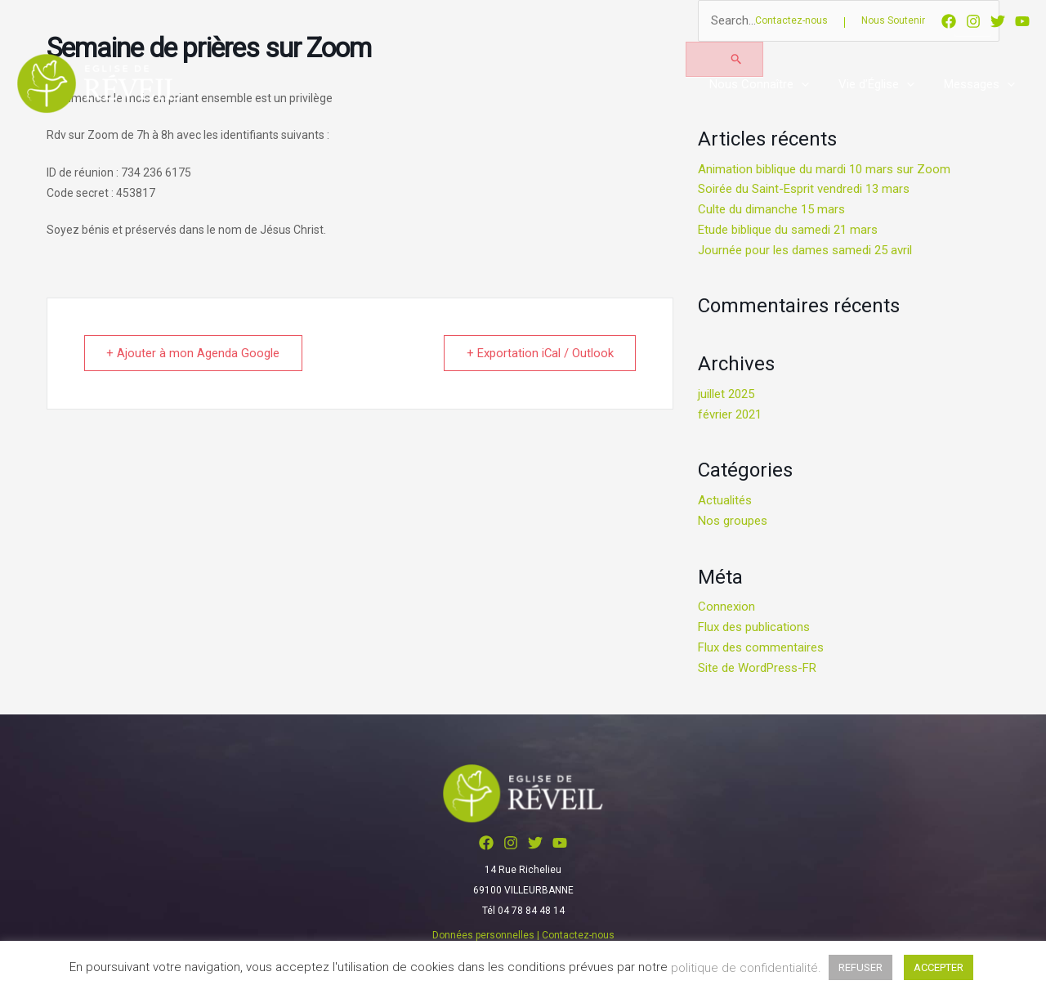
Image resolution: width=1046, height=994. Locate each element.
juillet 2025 (726, 394)
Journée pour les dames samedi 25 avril (805, 250)
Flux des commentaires (761, 647)
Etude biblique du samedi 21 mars (788, 229)
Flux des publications (754, 627)
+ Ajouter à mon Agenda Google (194, 353)
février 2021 (730, 414)
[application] (813, 84)
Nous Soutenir (893, 20)
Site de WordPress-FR (757, 667)
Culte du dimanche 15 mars (771, 209)
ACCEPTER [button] (938, 967)
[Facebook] (948, 21)
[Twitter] (997, 21)
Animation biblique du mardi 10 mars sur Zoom (824, 169)
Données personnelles (483, 935)
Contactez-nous (791, 20)
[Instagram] (973, 21)
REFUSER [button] (860, 967)
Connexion (726, 606)
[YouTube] (1022, 21)
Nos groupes (732, 520)
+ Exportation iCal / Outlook (538, 353)
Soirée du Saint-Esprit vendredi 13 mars (804, 188)
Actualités (725, 500)
